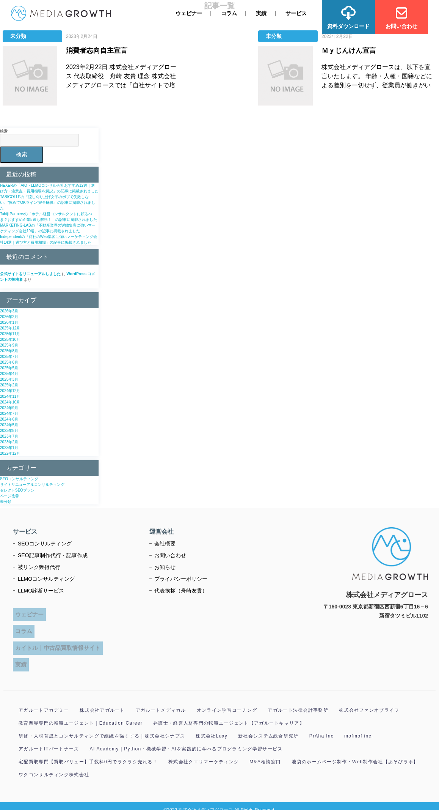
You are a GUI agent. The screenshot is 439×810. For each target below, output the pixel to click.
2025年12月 (10, 328)
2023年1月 (9, 448)
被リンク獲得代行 (39, 567)
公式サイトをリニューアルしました (30, 274)
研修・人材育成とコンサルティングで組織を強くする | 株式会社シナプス (102, 728)
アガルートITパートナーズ (49, 741)
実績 (261, 13)
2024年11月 (10, 396)
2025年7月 (9, 357)
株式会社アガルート (102, 702)
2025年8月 (9, 351)
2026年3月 (9, 311)
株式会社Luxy (211, 728)
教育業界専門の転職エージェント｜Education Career (81, 715)
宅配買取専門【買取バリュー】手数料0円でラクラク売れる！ (88, 753)
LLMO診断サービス (41, 590)
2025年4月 (9, 374)
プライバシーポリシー (180, 578)
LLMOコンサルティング (46, 578)
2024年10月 (10, 402)
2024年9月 (9, 408)
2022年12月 (10, 453)
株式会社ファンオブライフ (369, 702)
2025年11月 (10, 334)
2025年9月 (9, 345)
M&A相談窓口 (265, 753)
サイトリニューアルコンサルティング (32, 484)
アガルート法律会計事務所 (298, 702)
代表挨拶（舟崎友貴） (180, 590)
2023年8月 (9, 431)
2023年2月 (9, 442)
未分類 (18, 36)
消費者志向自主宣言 (96, 50)
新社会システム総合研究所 (268, 728)
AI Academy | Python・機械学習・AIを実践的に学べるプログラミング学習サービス (186, 741)
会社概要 (165, 543)
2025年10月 (10, 339)
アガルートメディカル (161, 702)
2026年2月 (9, 317)
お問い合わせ (170, 555)
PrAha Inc (321, 728)
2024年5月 (9, 425)
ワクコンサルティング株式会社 (54, 766)
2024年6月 (9, 419)
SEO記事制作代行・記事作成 (53, 555)
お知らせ (165, 567)
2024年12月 (10, 391)
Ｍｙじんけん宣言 (348, 50)
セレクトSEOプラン (17, 490)
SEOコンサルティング (19, 478)
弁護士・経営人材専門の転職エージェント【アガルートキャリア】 (228, 715)
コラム (229, 13)
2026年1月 (9, 322)
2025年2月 (9, 385)
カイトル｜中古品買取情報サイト (58, 641)
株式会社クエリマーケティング (203, 753)
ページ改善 (9, 495)
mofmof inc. (358, 728)
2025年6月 (9, 362)
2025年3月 (9, 379)
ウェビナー (189, 13)
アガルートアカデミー (44, 702)
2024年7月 (9, 413)
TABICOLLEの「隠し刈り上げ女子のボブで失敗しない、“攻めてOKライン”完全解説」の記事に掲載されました (47, 202)
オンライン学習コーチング (227, 702)
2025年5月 (9, 368)
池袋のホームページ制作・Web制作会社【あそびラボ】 (355, 753)
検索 (4, 131)
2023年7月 (9, 436)
